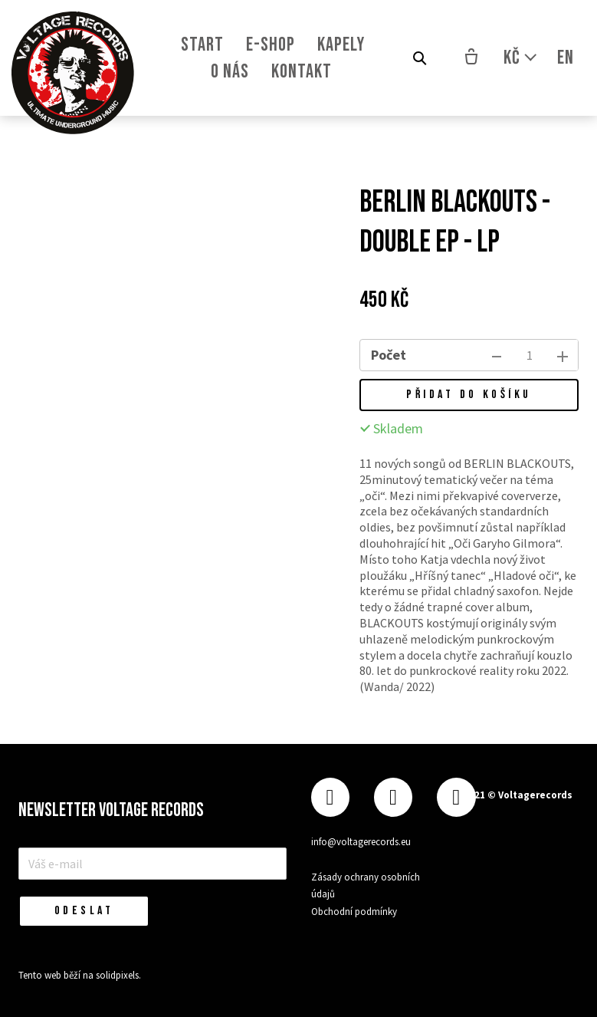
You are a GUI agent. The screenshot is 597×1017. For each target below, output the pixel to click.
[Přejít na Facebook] (330, 796)
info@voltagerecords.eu (361, 840)
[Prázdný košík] (471, 58)
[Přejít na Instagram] (393, 796)
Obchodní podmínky (354, 910)
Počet (388, 355)
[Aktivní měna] (520, 57)
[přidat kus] (562, 355)
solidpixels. (118, 975)
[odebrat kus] (496, 355)
